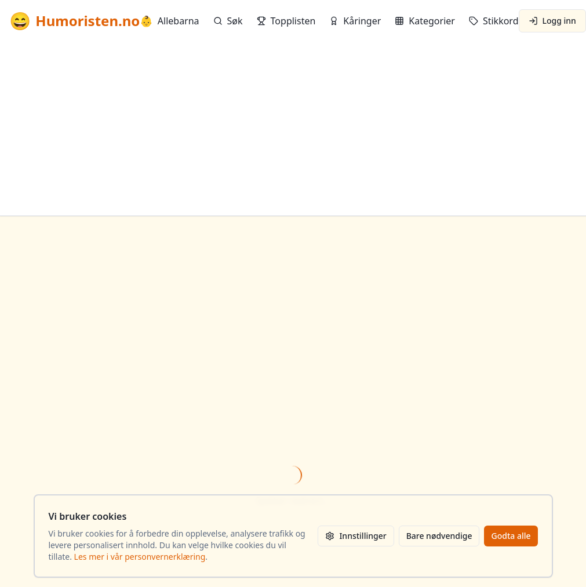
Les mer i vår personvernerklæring (140, 556)
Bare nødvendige (439, 535)
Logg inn (552, 20)
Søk (228, 20)
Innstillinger (355, 535)
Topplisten (286, 20)
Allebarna (169, 21)
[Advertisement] (293, 129)
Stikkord (494, 20)
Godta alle (510, 535)
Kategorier (425, 20)
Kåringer (355, 20)
